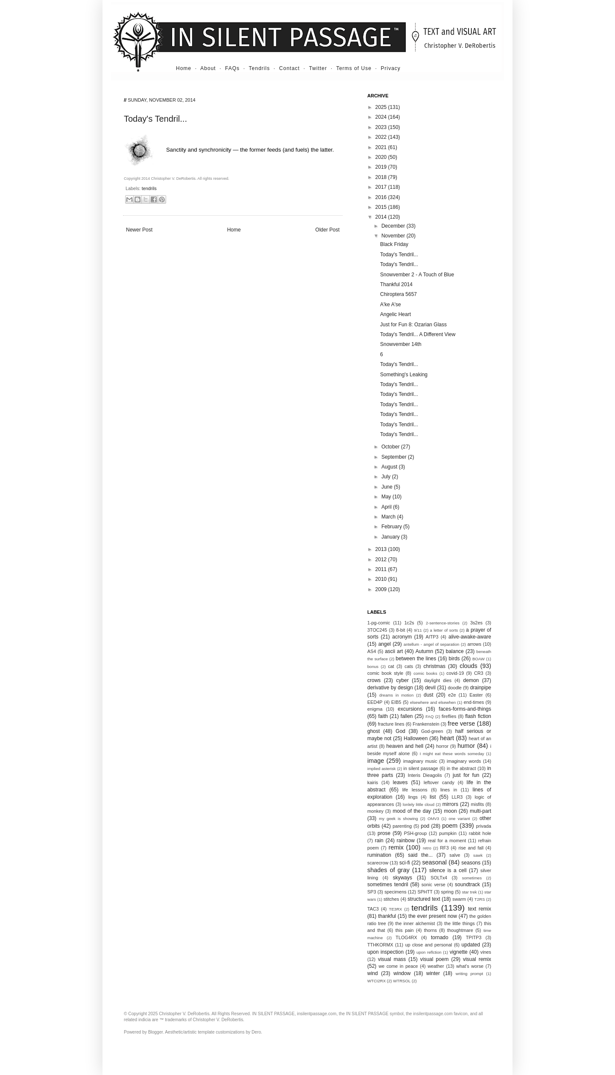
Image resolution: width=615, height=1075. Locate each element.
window (401, 973)
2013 (381, 549)
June (387, 487)
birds (454, 659)
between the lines (416, 659)
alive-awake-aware (469, 637)
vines (485, 952)
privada (483, 826)
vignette (459, 952)
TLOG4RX (406, 937)
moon (450, 811)
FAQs (232, 68)
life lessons (415, 789)
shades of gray (388, 870)
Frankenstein (426, 723)
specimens (395, 891)
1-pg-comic (378, 622)
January (391, 537)
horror (442, 746)
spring (447, 891)
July (386, 477)
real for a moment (447, 840)
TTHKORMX (380, 944)
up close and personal (428, 944)
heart (447, 738)
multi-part (480, 811)
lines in (448, 789)
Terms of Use (354, 68)
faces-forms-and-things (465, 709)
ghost (373, 731)
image (375, 760)
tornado (439, 937)
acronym (402, 637)
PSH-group (415, 833)
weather (436, 966)
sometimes (472, 878)
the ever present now (432, 916)
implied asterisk (381, 768)
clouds (468, 665)
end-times (474, 702)
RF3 (444, 847)
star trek (469, 892)
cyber (402, 680)
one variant (459, 818)
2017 (381, 187)
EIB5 (396, 702)
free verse (461, 723)
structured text (423, 899)
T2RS (479, 899)
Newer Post (139, 230)
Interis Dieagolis (425, 775)
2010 (381, 579)
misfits (477, 804)
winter (433, 973)
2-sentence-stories (443, 623)
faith (383, 716)
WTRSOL (401, 980)
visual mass (392, 959)
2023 (381, 127)
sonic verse (433, 884)
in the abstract (461, 768)
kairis (372, 782)
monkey (375, 811)
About (208, 68)
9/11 (418, 630)
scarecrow (377, 862)
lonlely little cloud (418, 804)
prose (384, 833)
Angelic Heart (395, 314)
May (386, 497)
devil (430, 688)
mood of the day (411, 811)
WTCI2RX (376, 980)
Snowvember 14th (401, 344)
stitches (391, 899)
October (391, 447)
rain (379, 841)
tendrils (149, 188)
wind (372, 973)
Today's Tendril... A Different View (417, 334)
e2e (452, 694)
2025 (381, 107)
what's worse (469, 966)
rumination (379, 855)
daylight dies (437, 680)
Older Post (327, 230)
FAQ (429, 716)
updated (471, 945)
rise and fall (470, 847)
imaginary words (464, 761)
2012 (381, 559)
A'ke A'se (390, 305)
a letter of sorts (444, 630)
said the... (420, 855)
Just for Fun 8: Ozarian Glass (413, 325)
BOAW (478, 658)
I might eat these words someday (452, 753)
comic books (425, 673)
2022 (381, 137)
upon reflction (429, 952)
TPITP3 (474, 937)
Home (183, 68)
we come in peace (398, 966)
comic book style (385, 673)
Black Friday (394, 244)
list (433, 797)
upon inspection (385, 952)
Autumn (424, 651)
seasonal (434, 862)
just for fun (466, 775)
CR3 (478, 673)
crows (374, 680)
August (390, 467)
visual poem (434, 959)
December (394, 226)
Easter (476, 694)
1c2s (409, 622)
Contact (289, 68)
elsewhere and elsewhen (433, 702)
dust (428, 695)
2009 (381, 589)
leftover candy (439, 782)
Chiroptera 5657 (398, 294)
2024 (381, 117)
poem (449, 825)
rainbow (406, 841)
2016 (381, 197)
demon (471, 680)
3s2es (476, 622)
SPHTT (424, 891)
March (389, 517)
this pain (404, 930)
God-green (432, 731)
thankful (387, 916)
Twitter (318, 68)
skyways (402, 878)
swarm (459, 899)
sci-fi (404, 863)
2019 (381, 167)
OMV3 (433, 818)
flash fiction (478, 716)
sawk (478, 855)
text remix (479, 909)
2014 (381, 217)
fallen (407, 716)
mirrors (450, 804)
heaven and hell (405, 746)
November (394, 236)
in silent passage (421, 768)
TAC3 (373, 908)
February (392, 527)
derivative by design (390, 688)
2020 (381, 157)
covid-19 (455, 673)
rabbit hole (480, 833)
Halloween (416, 738)
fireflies (449, 716)
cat (391, 666)
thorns (430, 930)
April (387, 507)
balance (455, 651)
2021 (381, 147)
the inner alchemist (415, 923)
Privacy (391, 68)
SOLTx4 (438, 877)
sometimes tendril (387, 885)
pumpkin (448, 833)
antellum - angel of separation (431, 644)
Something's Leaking (404, 375)
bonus (372, 666)
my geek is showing (398, 818)
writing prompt (469, 973)
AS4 (371, 651)
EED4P (374, 702)
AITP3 (432, 636)
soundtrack (467, 885)
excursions (410, 709)
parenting (402, 826)
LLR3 (457, 797)
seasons (470, 863)
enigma (374, 709)
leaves (400, 782)
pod (425, 826)
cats (408, 666)
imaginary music (420, 761)
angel (384, 644)
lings (413, 797)
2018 (381, 177)
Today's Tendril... (399, 255)
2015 (381, 207)
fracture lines (391, 723)
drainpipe (480, 688)
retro (427, 848)
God (400, 731)
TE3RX (395, 909)
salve (454, 855)
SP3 (371, 891)
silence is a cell (447, 870)
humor (466, 745)
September (394, 457)
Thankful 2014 (396, 284)
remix (396, 847)
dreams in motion (396, 695)
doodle (454, 687)
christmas (434, 666)
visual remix (477, 959)
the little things (459, 923)
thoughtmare (460, 930)
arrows (474, 644)
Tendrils (259, 68)
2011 (381, 569)
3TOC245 (377, 630)
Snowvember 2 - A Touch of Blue (417, 275)
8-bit (400, 630)
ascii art (394, 651)
